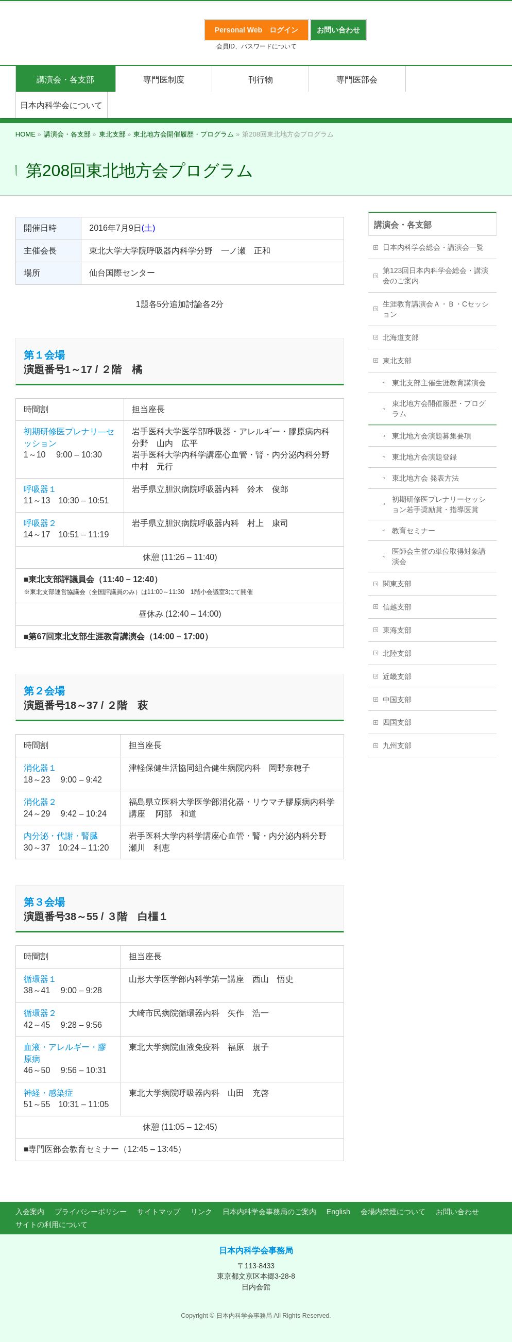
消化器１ (40, 767)
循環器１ (40, 979)
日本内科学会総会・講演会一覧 (433, 247)
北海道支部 (401, 337)
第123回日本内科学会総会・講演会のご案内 (435, 275)
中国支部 (397, 699)
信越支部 (397, 607)
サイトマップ (158, 1212)
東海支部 (397, 630)
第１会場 (44, 355)
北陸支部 (397, 653)
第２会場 (44, 691)
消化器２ (40, 801)
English (338, 1212)
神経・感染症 (48, 1093)
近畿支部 (397, 676)
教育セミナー (413, 530)
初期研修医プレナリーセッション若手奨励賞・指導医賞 (439, 504)
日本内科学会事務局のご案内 (269, 1212)
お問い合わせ (457, 1212)
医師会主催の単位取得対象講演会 (439, 556)
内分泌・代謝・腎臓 (61, 835)
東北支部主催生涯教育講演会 (439, 383)
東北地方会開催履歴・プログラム (439, 408)
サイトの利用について (51, 1224)
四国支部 (397, 722)
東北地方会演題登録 (424, 457)
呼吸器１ (40, 489)
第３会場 (44, 902)
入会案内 (29, 1212)
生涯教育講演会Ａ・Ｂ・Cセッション (436, 309)
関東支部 (397, 584)
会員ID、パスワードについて (256, 46)
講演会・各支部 (403, 224)
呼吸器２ (40, 523)
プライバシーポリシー (91, 1212)
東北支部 (397, 360)
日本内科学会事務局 (256, 1250)
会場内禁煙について (393, 1212)
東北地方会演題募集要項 (431, 436)
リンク (201, 1212)
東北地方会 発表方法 (425, 478)
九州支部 (397, 745)
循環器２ (40, 1013)
